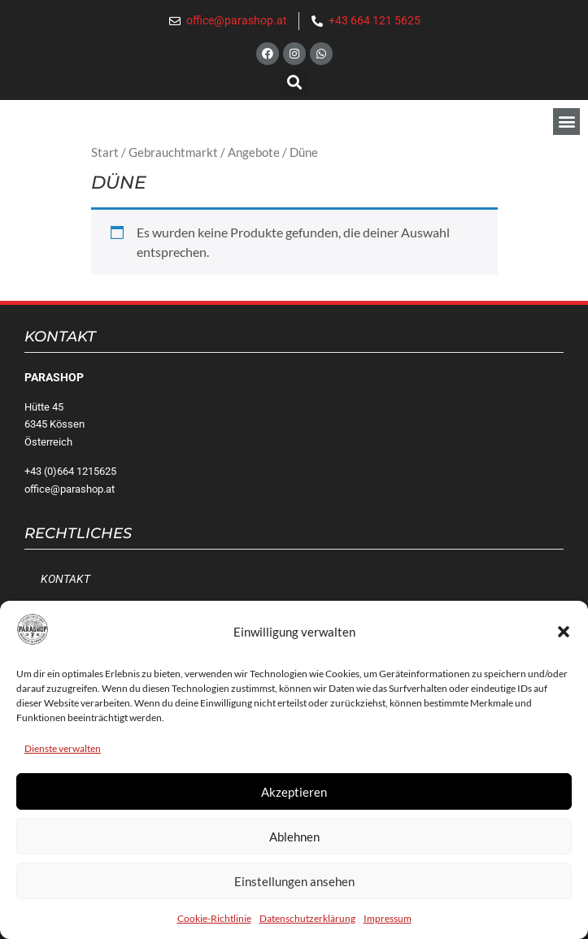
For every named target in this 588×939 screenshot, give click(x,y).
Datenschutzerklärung (307, 918)
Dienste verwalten (62, 748)
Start (105, 152)
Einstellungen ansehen (294, 881)
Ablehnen (294, 836)
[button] (563, 632)
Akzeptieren (294, 792)
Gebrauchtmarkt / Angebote (204, 152)
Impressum (388, 918)
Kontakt (65, 579)
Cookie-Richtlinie (214, 918)
